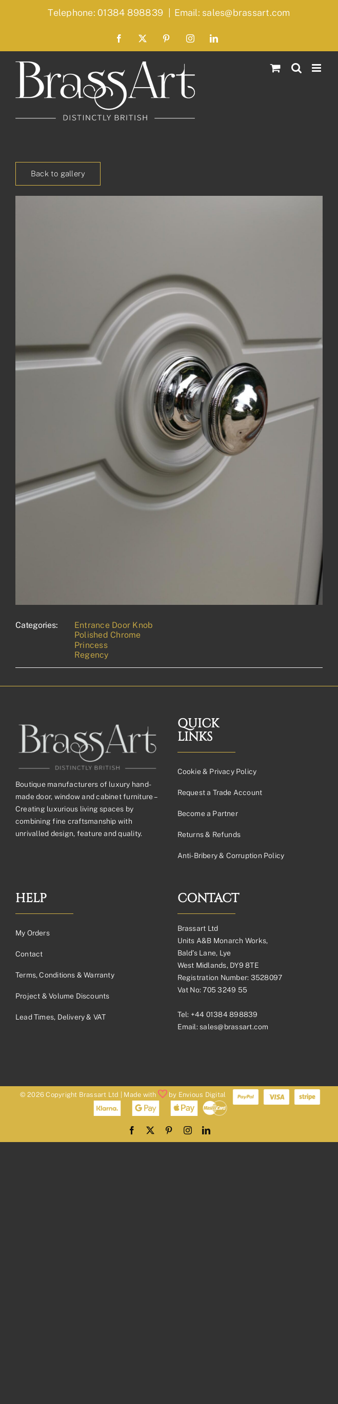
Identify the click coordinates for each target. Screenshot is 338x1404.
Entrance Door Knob (113, 625)
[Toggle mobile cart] (275, 68)
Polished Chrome (107, 635)
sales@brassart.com (234, 1027)
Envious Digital (202, 1094)
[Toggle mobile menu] (317, 68)
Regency (91, 655)
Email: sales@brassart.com (232, 12)
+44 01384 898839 (224, 1014)
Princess (91, 645)
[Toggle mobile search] (296, 68)
